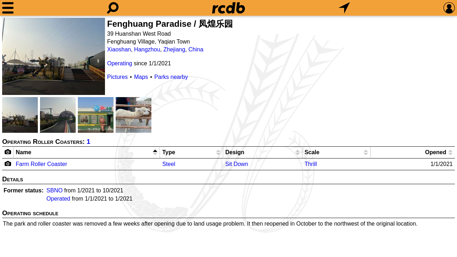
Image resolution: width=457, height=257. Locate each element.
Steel (168, 164)
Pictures (117, 77)
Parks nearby (171, 77)
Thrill (311, 164)
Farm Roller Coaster (41, 164)
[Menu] (8, 8)
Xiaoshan (119, 49)
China (196, 49)
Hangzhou (147, 49)
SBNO (54, 190)
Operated (58, 199)
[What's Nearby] (344, 8)
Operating (119, 63)
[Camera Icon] (8, 163)
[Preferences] (449, 8)
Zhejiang (174, 49)
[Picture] (53, 56)
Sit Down (236, 164)
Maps (141, 77)
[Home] (228, 8)
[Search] (113, 8)
